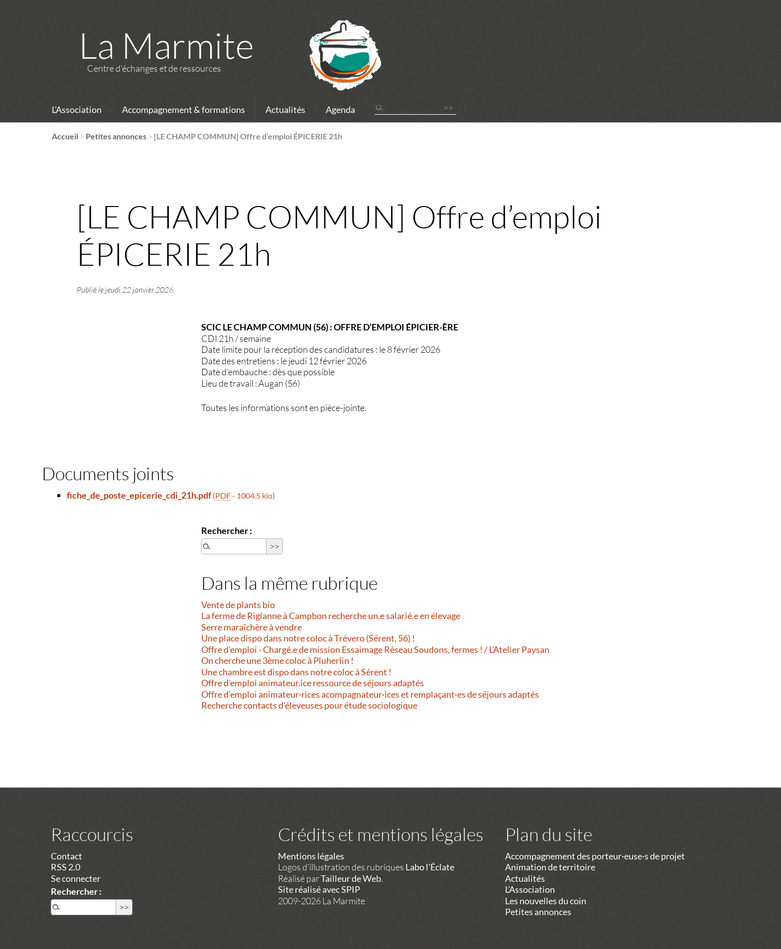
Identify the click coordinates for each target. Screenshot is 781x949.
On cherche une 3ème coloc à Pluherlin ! (277, 660)
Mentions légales (311, 855)
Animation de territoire (550, 866)
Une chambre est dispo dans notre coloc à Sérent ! (296, 671)
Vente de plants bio (238, 604)
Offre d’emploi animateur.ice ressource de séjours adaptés (312, 682)
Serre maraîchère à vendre (251, 627)
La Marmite (166, 45)
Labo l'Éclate (429, 866)
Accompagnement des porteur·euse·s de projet (595, 855)
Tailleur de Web (351, 878)
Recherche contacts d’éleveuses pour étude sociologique (309, 705)
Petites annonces (116, 136)
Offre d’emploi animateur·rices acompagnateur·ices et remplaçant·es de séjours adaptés (370, 694)
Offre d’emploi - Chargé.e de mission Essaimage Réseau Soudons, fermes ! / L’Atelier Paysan (375, 649)
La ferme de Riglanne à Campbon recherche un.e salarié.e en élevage (330, 615)
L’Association (77, 109)
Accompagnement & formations (183, 109)
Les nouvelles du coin (545, 900)
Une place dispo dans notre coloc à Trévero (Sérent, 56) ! (308, 638)
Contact (66, 855)
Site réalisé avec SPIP (319, 889)
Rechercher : (226, 530)
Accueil (65, 136)
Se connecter (76, 878)
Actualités (285, 109)
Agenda (340, 109)
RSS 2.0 (65, 866)
